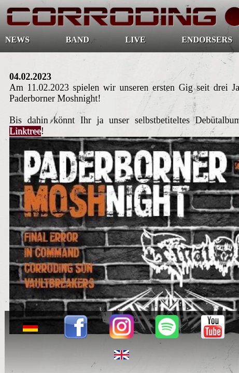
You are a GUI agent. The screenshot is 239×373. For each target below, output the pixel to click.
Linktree (25, 131)
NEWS (17, 39)
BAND (77, 39)
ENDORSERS (206, 39)
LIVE (135, 39)
